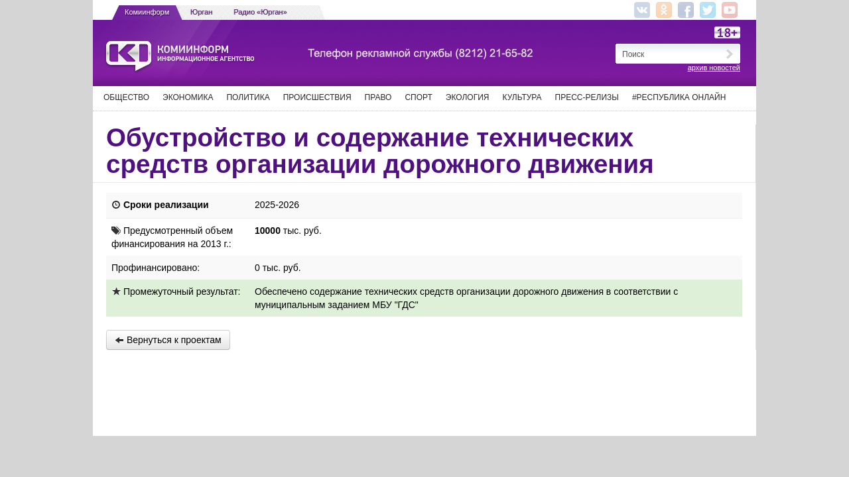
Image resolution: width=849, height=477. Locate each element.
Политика (247, 97)
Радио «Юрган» (260, 12)
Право (378, 97)
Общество (126, 97)
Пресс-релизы (587, 97)
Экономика (188, 97)
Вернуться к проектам (168, 340)
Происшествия (317, 97)
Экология (468, 97)
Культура (522, 97)
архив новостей (714, 68)
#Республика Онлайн (679, 97)
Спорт (418, 97)
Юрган (201, 12)
